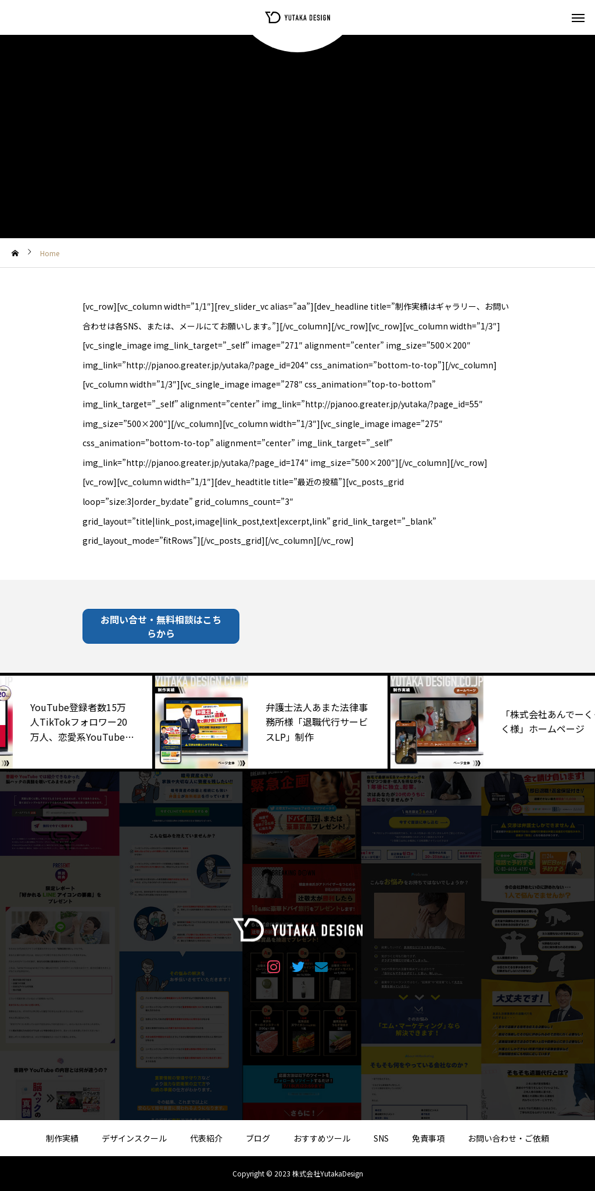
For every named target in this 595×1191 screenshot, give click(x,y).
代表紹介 (206, 1138)
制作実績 (62, 1138)
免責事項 (428, 1138)
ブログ (258, 1138)
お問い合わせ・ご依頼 (508, 1138)
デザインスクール (134, 1138)
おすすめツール (321, 1138)
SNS (381, 1138)
